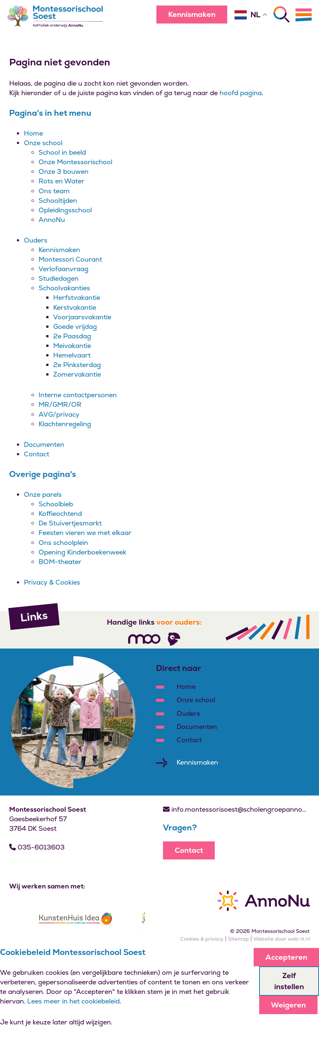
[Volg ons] (144, 639)
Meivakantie (72, 345)
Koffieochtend (60, 513)
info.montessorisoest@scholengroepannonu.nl (236, 809)
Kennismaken (191, 14)
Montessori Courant (70, 259)
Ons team (54, 191)
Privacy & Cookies (52, 582)
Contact (36, 454)
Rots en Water (61, 181)
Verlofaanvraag (63, 269)
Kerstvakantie (74, 307)
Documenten (44, 444)
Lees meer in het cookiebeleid (73, 1001)
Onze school (43, 143)
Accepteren (286, 957)
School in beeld (62, 152)
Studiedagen (59, 278)
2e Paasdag (72, 336)
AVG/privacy (59, 414)
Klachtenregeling (65, 424)
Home (33, 133)
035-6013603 (37, 847)
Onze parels (43, 494)
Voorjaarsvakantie (82, 317)
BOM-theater (60, 561)
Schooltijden (58, 200)
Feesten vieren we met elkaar (85, 532)
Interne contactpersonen (78, 395)
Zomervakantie (77, 374)
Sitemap (238, 938)
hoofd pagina (241, 93)
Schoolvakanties (64, 288)
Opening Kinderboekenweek (82, 552)
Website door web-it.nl (281, 938)
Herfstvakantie (76, 297)
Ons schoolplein (63, 542)
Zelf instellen (289, 981)
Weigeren (288, 1005)
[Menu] (304, 15)
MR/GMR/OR (60, 404)
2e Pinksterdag (77, 364)
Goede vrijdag (75, 326)
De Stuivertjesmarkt (70, 523)
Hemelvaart (72, 355)
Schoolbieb (56, 504)
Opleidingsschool (65, 210)
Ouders (35, 240)
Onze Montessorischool (75, 162)
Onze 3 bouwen (63, 171)
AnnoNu (52, 219)
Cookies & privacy (202, 938)
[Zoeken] (281, 14)
